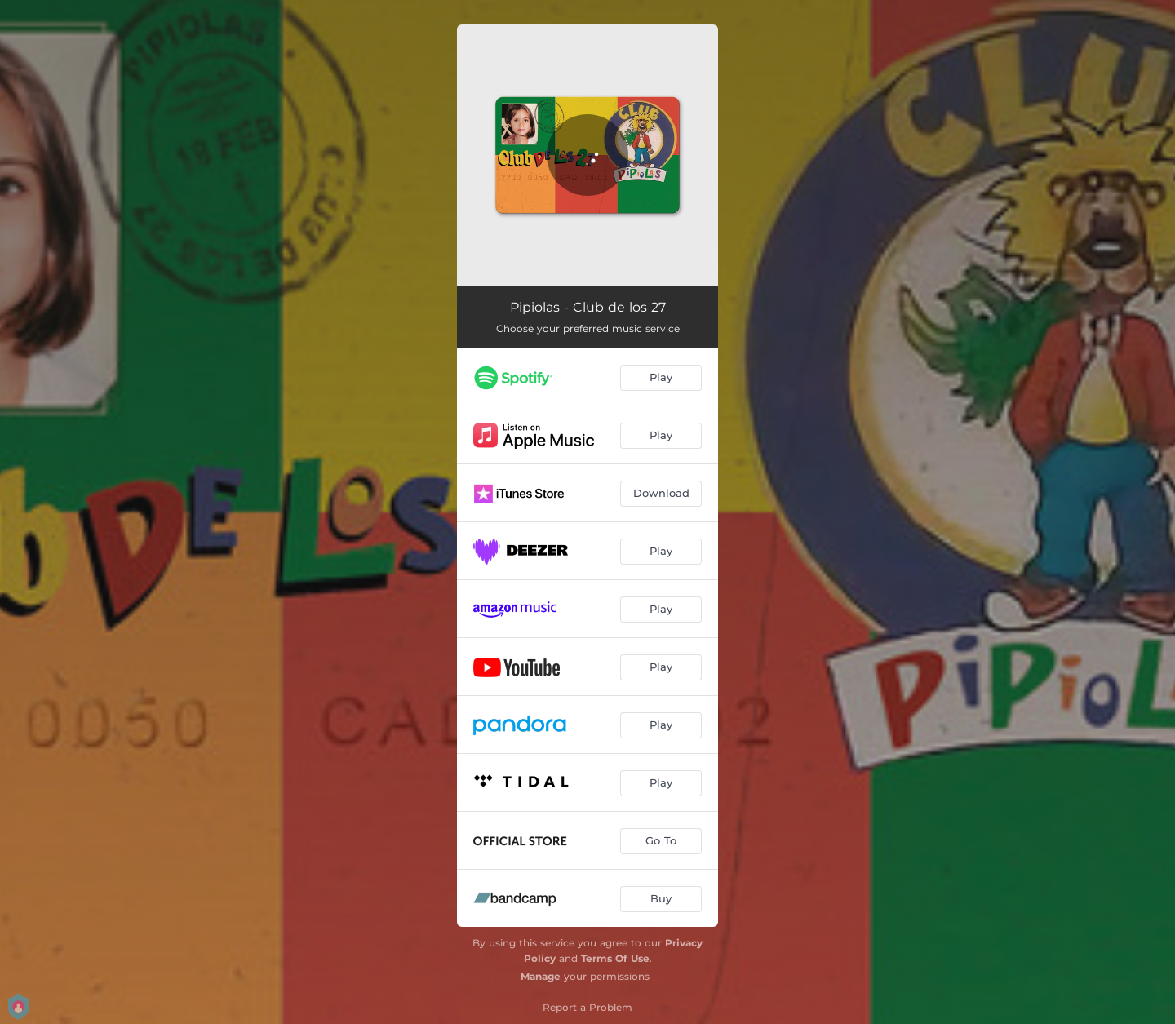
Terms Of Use (615, 958)
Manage (541, 976)
